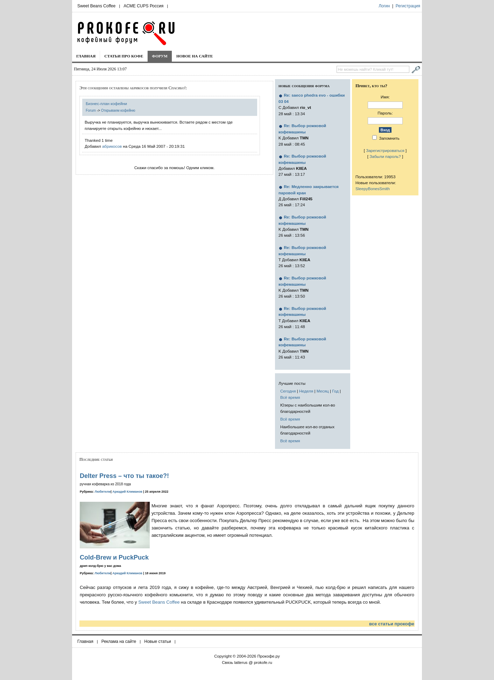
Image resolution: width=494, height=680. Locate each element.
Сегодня (288, 391)
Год (335, 391)
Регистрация (408, 6)
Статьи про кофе (123, 56)
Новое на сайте (194, 56)
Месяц (323, 391)
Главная (86, 56)
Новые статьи (157, 641)
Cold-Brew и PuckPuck (114, 557)
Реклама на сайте (118, 641)
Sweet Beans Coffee (96, 6)
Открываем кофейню (118, 110)
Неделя (306, 391)
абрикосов (112, 146)
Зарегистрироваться (385, 150)
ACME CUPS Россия (143, 6)
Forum (91, 110)
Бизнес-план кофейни (106, 103)
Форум (160, 56)
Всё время (290, 397)
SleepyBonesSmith (372, 188)
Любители (103, 491)
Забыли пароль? (385, 156)
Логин (384, 6)
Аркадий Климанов (127, 491)
